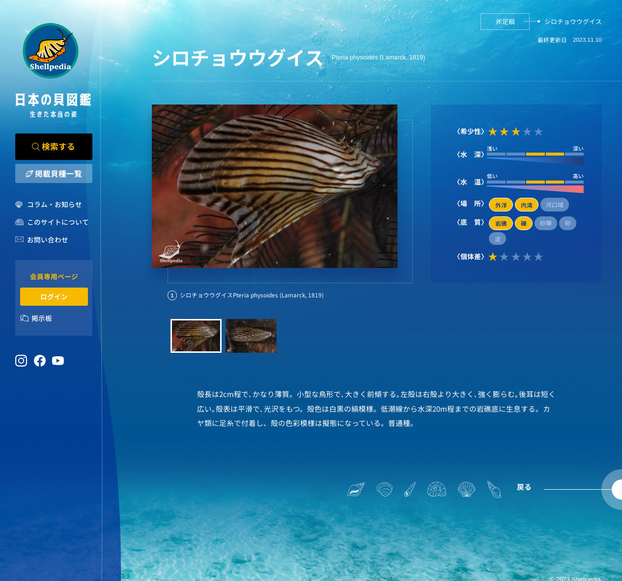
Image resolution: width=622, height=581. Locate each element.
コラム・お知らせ (54, 204)
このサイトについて (58, 222)
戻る (524, 486)
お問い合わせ (47, 239)
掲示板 (41, 318)
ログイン (54, 296)
